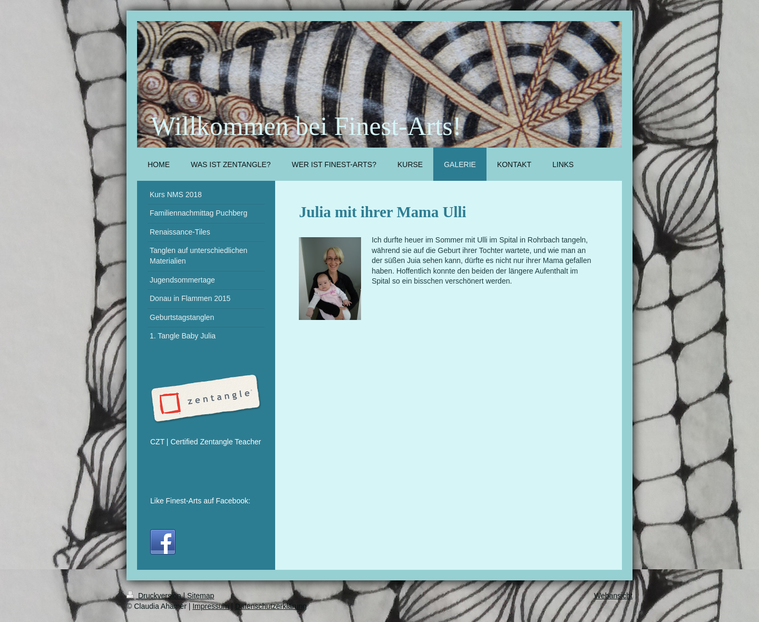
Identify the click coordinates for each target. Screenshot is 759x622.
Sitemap (200, 595)
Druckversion (154, 595)
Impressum (210, 606)
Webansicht (613, 595)
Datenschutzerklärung (271, 606)
